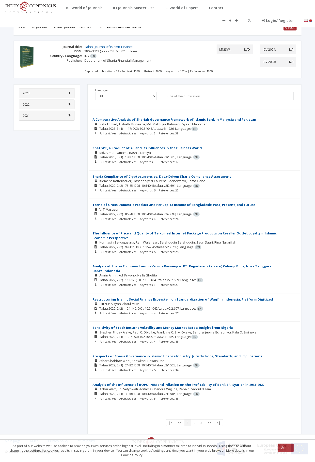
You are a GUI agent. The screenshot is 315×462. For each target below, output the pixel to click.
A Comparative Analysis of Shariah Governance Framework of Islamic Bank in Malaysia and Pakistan (174, 119)
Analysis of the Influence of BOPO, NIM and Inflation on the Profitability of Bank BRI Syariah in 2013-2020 (178, 384)
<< (180, 422)
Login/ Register (278, 20)
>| (218, 422)
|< (171, 422)
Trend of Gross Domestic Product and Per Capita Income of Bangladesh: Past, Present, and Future (174, 204)
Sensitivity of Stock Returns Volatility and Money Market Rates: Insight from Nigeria (163, 327)
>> (209, 422)
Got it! (285, 447)
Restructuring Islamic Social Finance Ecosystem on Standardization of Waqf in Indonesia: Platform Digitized (183, 299)
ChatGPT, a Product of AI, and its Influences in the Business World (147, 148)
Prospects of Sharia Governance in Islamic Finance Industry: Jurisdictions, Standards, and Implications (177, 356)
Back (290, 27)
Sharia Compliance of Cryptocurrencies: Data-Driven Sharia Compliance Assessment (162, 176)
